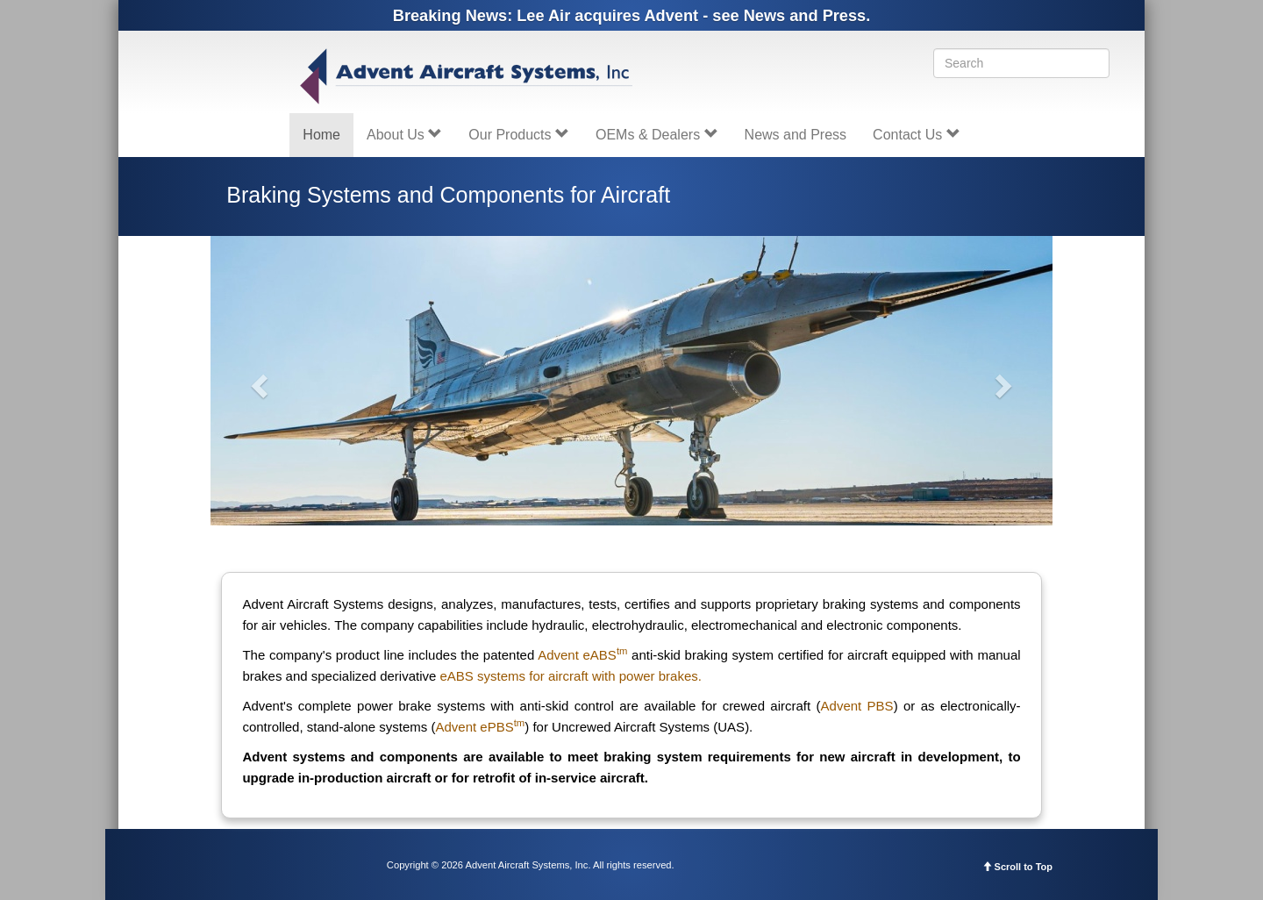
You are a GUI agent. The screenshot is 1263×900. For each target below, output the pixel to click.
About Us (404, 134)
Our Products (518, 134)
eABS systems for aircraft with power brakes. (571, 675)
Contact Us (916, 134)
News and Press (796, 134)
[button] (257, 380)
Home (321, 134)
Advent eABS (582, 654)
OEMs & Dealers (657, 134)
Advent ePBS (480, 726)
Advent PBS (857, 705)
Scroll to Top (1017, 866)
